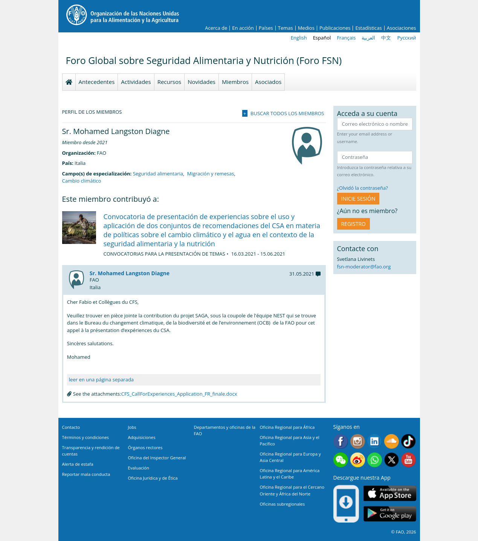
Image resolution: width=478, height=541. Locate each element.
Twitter (391, 460)
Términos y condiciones (85, 437)
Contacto (71, 427)
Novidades (201, 81)
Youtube (408, 460)
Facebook (340, 441)
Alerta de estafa (77, 464)
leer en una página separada (101, 379)
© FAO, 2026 (403, 532)
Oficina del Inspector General (157, 457)
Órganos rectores (145, 447)
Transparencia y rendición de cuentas (91, 451)
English (299, 37)
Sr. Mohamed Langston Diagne (130, 273)
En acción (243, 28)
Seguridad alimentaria (158, 173)
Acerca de (216, 28)
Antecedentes (97, 81)
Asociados (268, 81)
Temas (285, 28)
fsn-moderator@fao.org (364, 266)
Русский (406, 37)
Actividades (136, 81)
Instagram (357, 441)
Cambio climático (81, 180)
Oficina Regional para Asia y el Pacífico (289, 440)
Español (322, 37)
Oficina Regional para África (287, 427)
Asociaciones (401, 28)
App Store (389, 493)
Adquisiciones (142, 437)
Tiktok (408, 441)
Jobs (132, 427)
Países (266, 28)
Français (346, 37)
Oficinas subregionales (282, 504)
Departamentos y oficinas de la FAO (225, 430)
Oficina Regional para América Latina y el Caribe (290, 474)
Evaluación (139, 468)
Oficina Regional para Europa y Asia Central (290, 457)
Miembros (235, 81)
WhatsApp (374, 460)
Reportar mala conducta (86, 474)
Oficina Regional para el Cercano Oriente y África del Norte (292, 490)
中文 (386, 37)
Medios (306, 28)
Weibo (357, 460)
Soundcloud (391, 441)
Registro (353, 223)
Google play (389, 514)
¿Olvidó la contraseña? (362, 187)
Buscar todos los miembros (287, 113)
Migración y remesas (210, 173)
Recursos (169, 81)
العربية (368, 37)
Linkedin (374, 441)
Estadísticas (368, 28)
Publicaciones (335, 28)
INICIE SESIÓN (358, 198)
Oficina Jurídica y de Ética (153, 478)
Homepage (69, 82)
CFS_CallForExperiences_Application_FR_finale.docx (179, 393)
